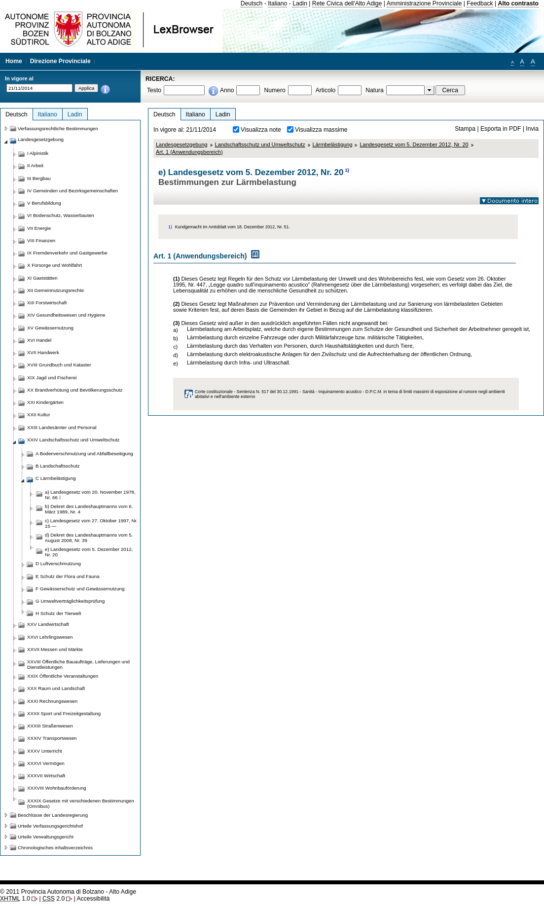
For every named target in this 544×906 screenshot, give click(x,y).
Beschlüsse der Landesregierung (53, 815)
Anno (227, 90)
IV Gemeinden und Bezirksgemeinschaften (72, 190)
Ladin (299, 3)
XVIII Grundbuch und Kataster (59, 364)
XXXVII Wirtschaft (46, 775)
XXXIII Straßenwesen (50, 725)
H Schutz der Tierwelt (58, 613)
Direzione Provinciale (60, 61)
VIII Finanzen (41, 240)
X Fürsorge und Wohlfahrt (54, 265)
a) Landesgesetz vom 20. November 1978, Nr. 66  (90, 494)
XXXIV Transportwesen (51, 738)
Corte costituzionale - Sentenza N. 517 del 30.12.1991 (246, 391)
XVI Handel (39, 340)
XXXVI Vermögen (46, 763)
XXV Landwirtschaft (48, 624)
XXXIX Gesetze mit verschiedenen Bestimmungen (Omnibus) (80, 803)
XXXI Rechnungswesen (52, 701)
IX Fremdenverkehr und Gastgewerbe (67, 252)
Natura (374, 90)
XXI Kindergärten (45, 402)
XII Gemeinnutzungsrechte (55, 290)
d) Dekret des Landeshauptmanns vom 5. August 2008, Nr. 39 (89, 537)
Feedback (480, 3)
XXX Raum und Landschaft (56, 688)
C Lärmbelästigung (56, 478)
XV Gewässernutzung (50, 327)
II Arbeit (35, 165)
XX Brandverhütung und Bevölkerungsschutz (74, 390)
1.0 (15, 898)
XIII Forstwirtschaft (47, 302)
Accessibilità (92, 898)
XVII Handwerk (43, 352)
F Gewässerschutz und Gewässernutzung (80, 588)
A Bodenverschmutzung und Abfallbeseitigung (84, 453)
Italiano (277, 3)
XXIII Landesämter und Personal (61, 427)
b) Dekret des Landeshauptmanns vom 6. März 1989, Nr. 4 (89, 509)
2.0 (53, 898)
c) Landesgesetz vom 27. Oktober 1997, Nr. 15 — (91, 523)
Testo (154, 90)
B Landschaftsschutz (58, 466)
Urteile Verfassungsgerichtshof (50, 826)
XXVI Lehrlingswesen (50, 637)
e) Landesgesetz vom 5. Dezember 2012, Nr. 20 (89, 551)
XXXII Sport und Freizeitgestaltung (64, 713)
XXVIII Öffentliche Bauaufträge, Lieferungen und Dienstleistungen (78, 664)
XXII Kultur (38, 414)
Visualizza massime (321, 129)
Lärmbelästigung (333, 144)
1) (347, 170)
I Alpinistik (37, 153)
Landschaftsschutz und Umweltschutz (260, 144)
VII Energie (39, 228)
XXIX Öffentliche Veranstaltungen (62, 676)
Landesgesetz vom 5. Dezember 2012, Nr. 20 (414, 144)
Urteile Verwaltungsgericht (45, 836)
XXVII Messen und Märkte (55, 649)
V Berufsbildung (44, 203)
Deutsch (252, 3)
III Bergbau (39, 178)
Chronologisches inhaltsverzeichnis (55, 847)
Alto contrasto (518, 3)
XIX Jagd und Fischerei (51, 377)
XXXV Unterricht (44, 751)
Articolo (326, 90)
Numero (274, 90)
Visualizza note (261, 129)
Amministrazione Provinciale (424, 3)
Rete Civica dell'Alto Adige (347, 3)
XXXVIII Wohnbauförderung (56, 788)
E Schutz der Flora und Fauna (68, 576)
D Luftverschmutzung (58, 563)
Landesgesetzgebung (182, 144)
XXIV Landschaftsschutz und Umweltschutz (73, 439)
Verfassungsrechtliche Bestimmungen (58, 128)
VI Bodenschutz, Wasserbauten (60, 215)
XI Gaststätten (42, 278)
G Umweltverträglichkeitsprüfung (70, 601)
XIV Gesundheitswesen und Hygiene (66, 315)
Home (13, 61)
